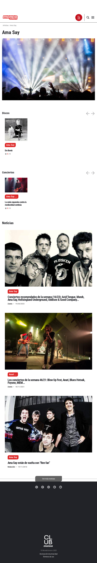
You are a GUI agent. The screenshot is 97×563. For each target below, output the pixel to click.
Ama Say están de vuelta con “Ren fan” (29, 463)
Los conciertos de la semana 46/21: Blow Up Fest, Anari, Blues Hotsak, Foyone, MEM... (46, 381)
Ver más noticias (48, 479)
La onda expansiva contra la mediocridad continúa (15, 203)
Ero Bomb (8, 150)
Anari (11, 374)
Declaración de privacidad (48, 554)
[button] (78, 17)
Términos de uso (48, 557)
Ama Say (13, 291)
